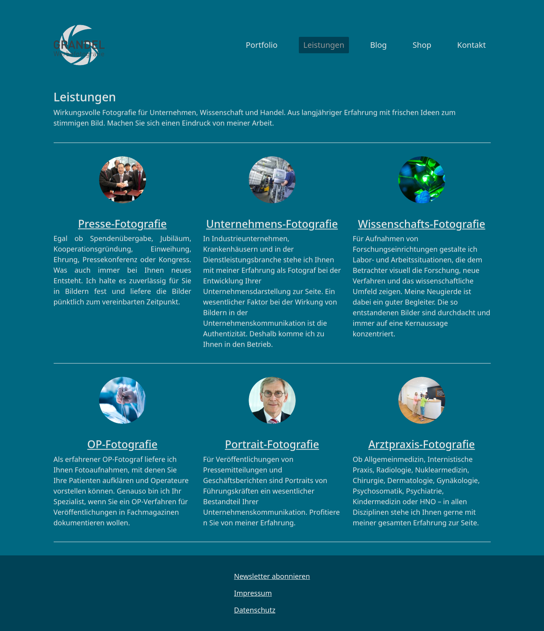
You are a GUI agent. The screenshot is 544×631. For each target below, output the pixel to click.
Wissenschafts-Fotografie (421, 220)
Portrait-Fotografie (272, 441)
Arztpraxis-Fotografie (421, 441)
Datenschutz (254, 610)
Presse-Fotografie (122, 221)
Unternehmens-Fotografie (272, 220)
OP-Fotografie (122, 441)
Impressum (253, 593)
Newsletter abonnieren (272, 576)
